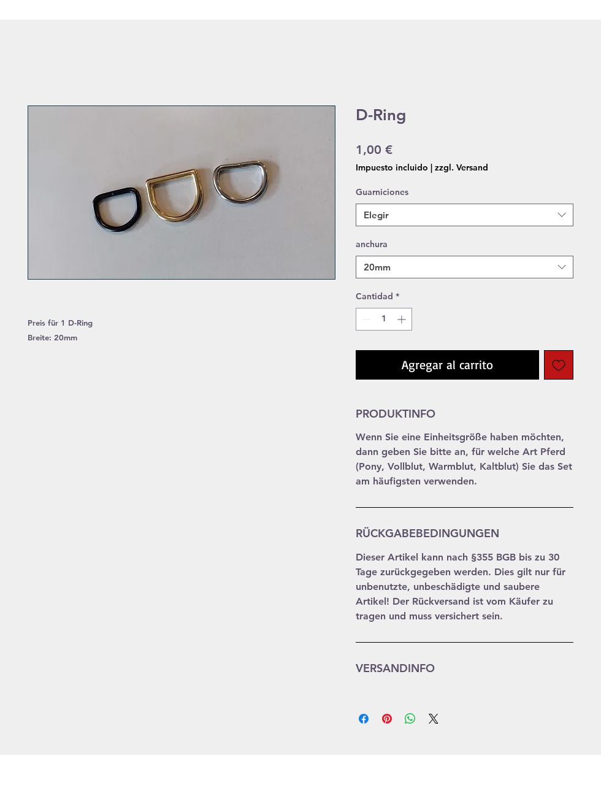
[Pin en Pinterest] (387, 718)
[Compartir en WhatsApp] (410, 718)
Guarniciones (382, 191)
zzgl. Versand (461, 167)
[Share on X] (433, 718)
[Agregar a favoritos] (558, 365)
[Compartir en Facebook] (363, 718)
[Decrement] (365, 319)
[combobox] (464, 215)
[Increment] (402, 319)
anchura (372, 244)
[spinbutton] (384, 319)
